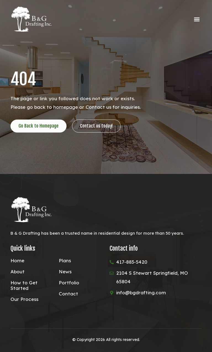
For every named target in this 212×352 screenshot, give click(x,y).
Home (17, 260)
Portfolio (69, 282)
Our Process (24, 299)
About (17, 271)
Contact (68, 294)
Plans (65, 260)
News (65, 271)
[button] (197, 19)
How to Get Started (24, 285)
